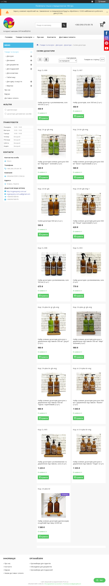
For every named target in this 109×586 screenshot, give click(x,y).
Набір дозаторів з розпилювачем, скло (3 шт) (88, 281)
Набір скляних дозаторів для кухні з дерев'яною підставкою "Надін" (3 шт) (88, 463)
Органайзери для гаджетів (41, 563)
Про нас (40, 37)
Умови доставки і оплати (13, 573)
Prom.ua (65, 582)
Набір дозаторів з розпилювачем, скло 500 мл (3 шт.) (53, 281)
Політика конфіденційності (72, 584)
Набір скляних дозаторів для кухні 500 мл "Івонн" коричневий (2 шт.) (88, 163)
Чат (99, 580)
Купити (44, 118)
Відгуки (7, 94)
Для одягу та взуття (14, 81)
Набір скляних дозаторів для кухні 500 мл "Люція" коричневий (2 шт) (88, 222)
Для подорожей (13, 69)
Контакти (51, 37)
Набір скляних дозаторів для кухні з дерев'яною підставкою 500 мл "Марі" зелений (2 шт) (88, 341)
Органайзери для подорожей (42, 570)
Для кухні (59, 45)
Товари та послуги (24, 37)
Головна (8, 37)
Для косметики (12, 73)
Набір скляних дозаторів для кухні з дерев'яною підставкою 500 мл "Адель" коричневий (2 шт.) (52, 402)
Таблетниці (11, 77)
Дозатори (68, 45)
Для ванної (11, 60)
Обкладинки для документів (41, 567)
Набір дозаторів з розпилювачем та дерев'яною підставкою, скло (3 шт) (52, 463)
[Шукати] (64, 25)
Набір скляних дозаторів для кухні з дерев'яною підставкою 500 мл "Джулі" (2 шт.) (53, 341)
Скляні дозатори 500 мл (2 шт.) (50, 221)
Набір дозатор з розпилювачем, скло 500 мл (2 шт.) (53, 103)
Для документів (12, 65)
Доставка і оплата (67, 37)
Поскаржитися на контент (53, 584)
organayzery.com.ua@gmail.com (18, 194)
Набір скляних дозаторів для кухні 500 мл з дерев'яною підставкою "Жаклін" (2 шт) (88, 402)
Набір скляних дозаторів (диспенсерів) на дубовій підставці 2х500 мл (53, 522)
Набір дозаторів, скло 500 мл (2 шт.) (87, 102)
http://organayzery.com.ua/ (16, 191)
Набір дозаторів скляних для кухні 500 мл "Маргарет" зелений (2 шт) (53, 163)
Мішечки (10, 86)
